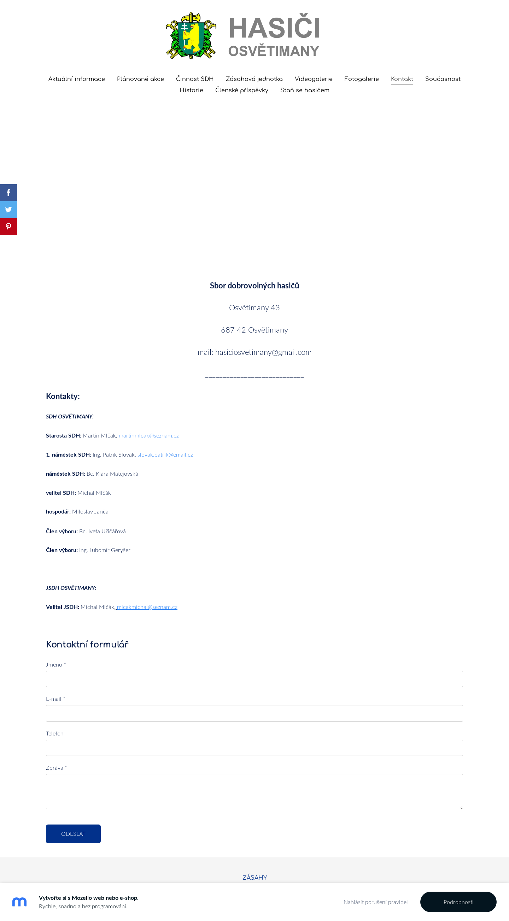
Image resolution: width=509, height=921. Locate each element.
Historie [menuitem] (191, 90)
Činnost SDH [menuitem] (195, 79)
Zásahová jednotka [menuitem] (254, 79)
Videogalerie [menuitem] (314, 79)
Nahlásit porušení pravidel (376, 902)
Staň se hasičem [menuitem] (304, 90)
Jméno (56, 608)
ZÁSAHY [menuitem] (254, 822)
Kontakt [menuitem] (402, 79)
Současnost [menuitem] (443, 79)
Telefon (55, 677)
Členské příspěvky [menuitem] (241, 90)
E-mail (55, 643)
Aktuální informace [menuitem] (76, 79)
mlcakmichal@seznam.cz (147, 551)
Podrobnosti (459, 902)
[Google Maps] (254, 166)
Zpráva (56, 712)
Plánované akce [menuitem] (140, 79)
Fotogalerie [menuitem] (362, 79)
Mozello (214, 841)
